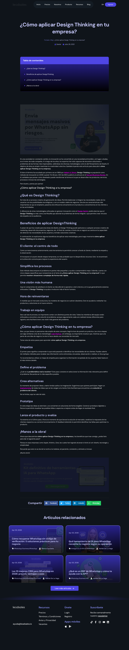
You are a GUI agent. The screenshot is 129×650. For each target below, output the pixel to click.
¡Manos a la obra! (33, 86)
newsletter (103, 616)
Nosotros (57, 4)
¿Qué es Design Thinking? (36, 68)
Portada (46, 40)
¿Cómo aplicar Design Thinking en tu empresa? (44, 80)
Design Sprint (83, 211)
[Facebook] (95, 622)
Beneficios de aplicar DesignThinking (40, 74)
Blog (88, 4)
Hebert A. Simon (70, 172)
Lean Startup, (56, 334)
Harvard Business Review (96, 175)
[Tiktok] (91, 622)
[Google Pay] (70, 626)
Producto (68, 4)
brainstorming (25, 388)
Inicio (38, 4)
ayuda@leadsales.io (22, 624)
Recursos (79, 4)
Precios (47, 4)
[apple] (66, 626)
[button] (103, 4)
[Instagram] (100, 622)
